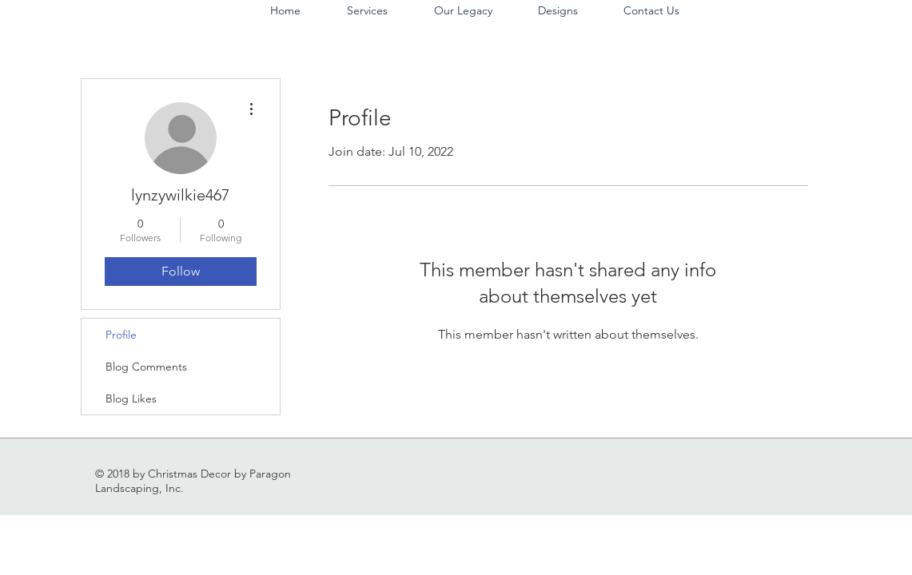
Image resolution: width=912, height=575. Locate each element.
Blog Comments (146, 366)
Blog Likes (131, 398)
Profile (121, 334)
